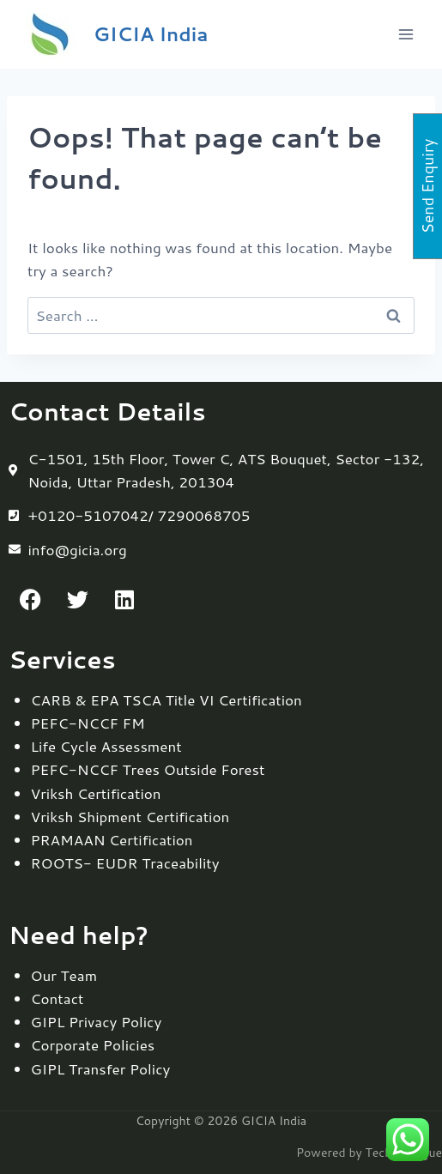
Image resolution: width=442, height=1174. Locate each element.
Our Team (64, 975)
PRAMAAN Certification (112, 839)
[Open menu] (405, 34)
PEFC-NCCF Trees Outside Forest (148, 769)
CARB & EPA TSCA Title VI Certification (166, 699)
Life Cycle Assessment (106, 745)
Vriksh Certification (96, 793)
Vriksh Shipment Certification (130, 816)
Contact (57, 998)
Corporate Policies (93, 1044)
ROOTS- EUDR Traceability (125, 862)
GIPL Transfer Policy (101, 1068)
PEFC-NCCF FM (88, 722)
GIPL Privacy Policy (96, 1021)
